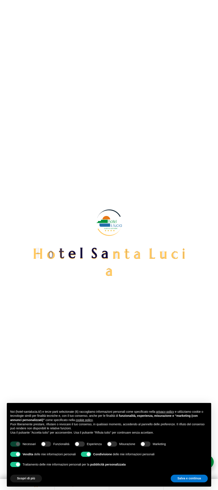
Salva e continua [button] (189, 478)
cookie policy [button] (84, 420)
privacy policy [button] (165, 411)
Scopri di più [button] (26, 478)
